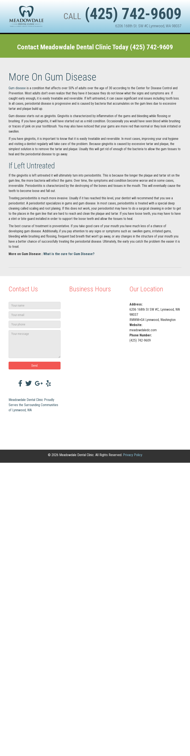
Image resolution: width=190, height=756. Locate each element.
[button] (35, 365)
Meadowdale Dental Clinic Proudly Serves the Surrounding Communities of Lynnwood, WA (33, 405)
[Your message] (35, 344)
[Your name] (35, 305)
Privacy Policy (132, 455)
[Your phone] (35, 324)
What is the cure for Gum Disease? (68, 254)
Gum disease (17, 88)
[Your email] (35, 315)
